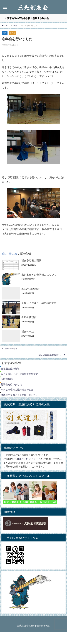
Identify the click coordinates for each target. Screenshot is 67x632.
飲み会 (12, 33)
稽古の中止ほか (11, 349)
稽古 (4, 33)
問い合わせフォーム (29, 459)
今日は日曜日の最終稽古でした (49, 355)
